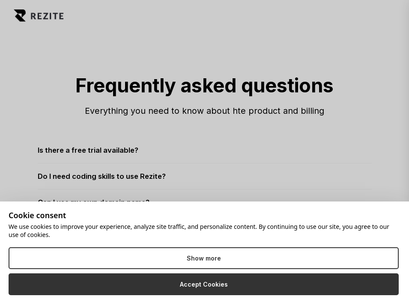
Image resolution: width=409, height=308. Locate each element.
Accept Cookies (204, 284)
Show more (204, 258)
